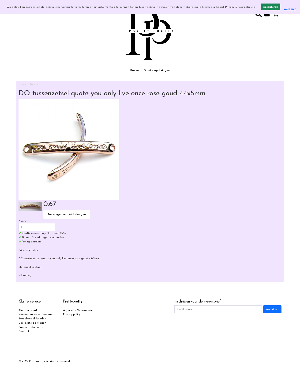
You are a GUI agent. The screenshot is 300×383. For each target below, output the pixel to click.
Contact (24, 331)
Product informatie (31, 327)
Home (23, 84)
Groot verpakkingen (157, 70)
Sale (33, 84)
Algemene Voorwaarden (78, 310)
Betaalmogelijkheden (32, 318)
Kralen (134, 70)
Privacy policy (72, 314)
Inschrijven (272, 309)
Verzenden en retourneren (36, 314)
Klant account (28, 310)
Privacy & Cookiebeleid (240, 7)
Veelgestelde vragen (32, 323)
